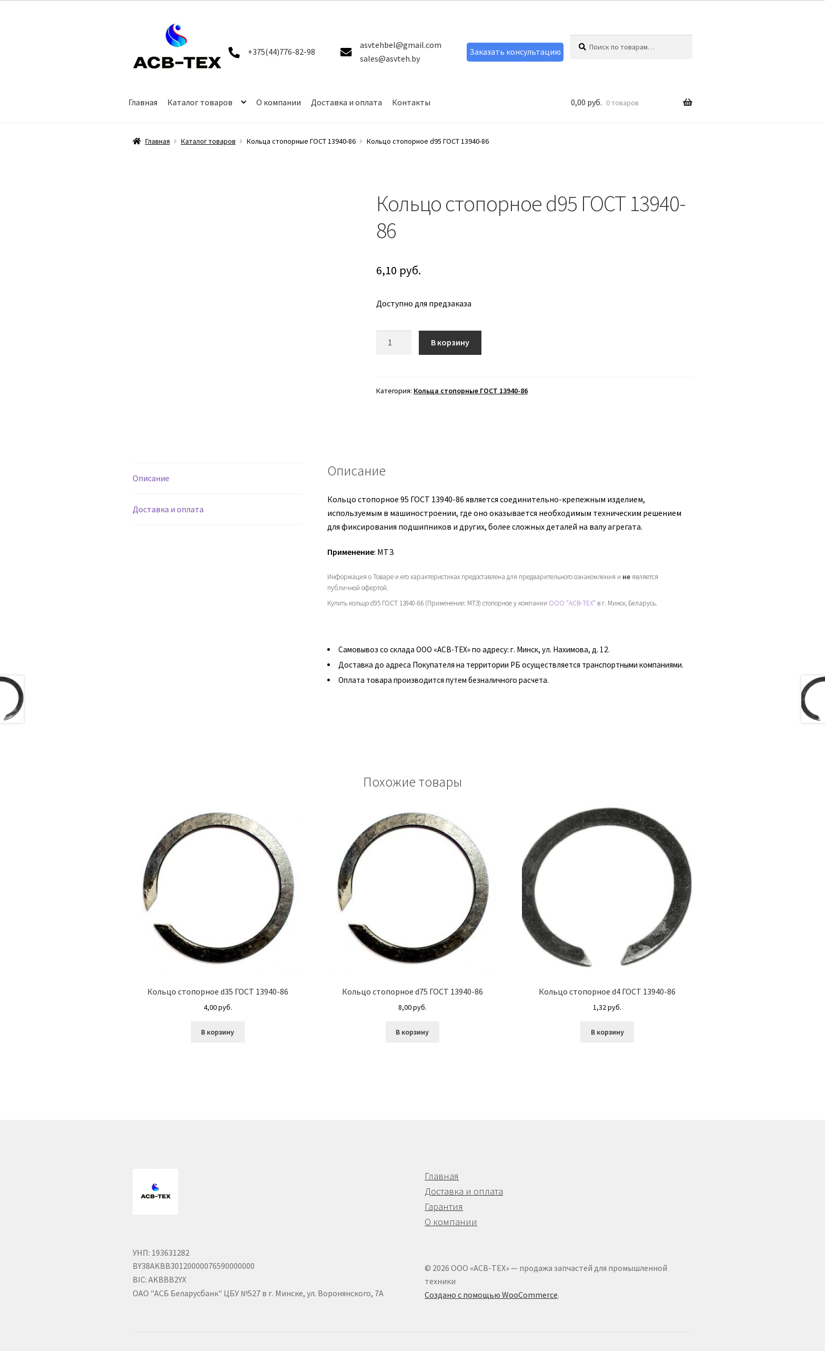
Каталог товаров (200, 102)
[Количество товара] (394, 343)
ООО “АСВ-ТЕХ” (572, 590)
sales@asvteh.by (390, 58)
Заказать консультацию (515, 51)
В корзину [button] (217, 1019)
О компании (278, 102)
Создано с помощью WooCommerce (491, 1282)
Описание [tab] (151, 465)
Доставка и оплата (346, 102)
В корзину (450, 342)
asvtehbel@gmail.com (400, 44)
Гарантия (444, 1194)
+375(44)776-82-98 (281, 51)
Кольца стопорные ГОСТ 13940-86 (471, 390)
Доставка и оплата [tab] (168, 496)
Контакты (411, 102)
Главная (142, 102)
